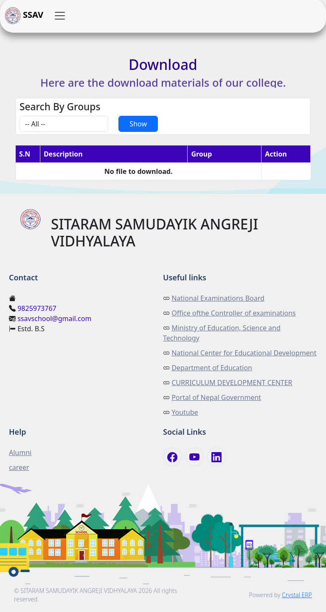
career (19, 467)
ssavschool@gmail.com (54, 318)
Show (138, 124)
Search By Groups (60, 106)
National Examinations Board (217, 298)
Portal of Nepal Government (216, 397)
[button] (59, 16)
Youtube (184, 412)
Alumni (20, 452)
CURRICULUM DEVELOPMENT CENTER (231, 382)
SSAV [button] (24, 15)
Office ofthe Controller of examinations (233, 313)
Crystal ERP (297, 595)
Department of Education (211, 367)
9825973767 (36, 308)
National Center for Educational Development (243, 353)
